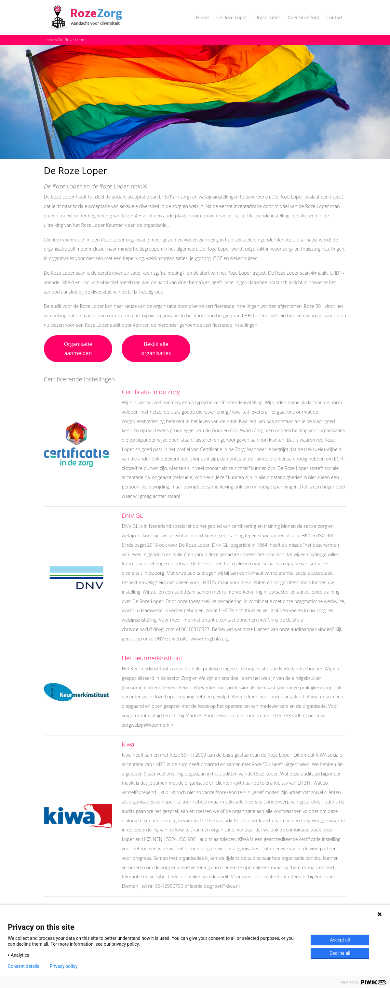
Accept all (340, 939)
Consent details (23, 966)
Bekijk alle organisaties (156, 348)
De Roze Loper (231, 17)
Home (202, 17)
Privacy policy (63, 966)
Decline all (339, 953)
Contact (334, 17)
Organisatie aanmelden (78, 348)
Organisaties (267, 17)
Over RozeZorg (303, 17)
